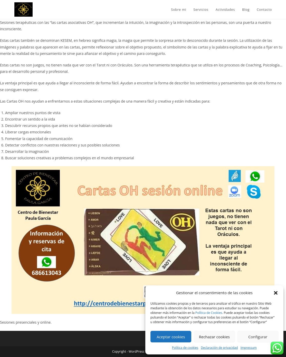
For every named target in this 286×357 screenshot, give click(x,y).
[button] (275, 292)
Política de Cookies (208, 313)
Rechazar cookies (214, 336)
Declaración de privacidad (219, 347)
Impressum (249, 347)
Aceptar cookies (171, 336)
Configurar (257, 336)
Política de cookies (185, 347)
